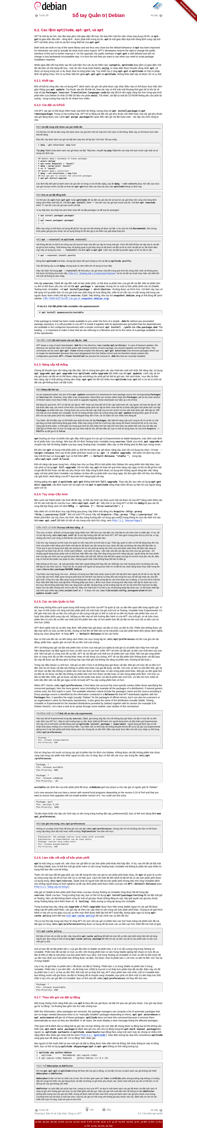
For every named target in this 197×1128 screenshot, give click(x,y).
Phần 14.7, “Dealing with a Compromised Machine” (92, 273)
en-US (69, 1121)
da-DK (46, 1121)
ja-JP (115, 1121)
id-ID (103, 1121)
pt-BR (144, 1121)
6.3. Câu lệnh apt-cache (150, 1111)
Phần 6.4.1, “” (93, 1035)
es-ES (76, 1121)
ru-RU (159, 1121)
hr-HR (97, 1121)
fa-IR (83, 1121)
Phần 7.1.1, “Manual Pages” (126, 520)
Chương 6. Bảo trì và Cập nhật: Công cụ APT (58, 1111)
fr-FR (89, 1121)
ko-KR (122, 1121)
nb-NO (129, 1121)
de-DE (53, 1121)
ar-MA (38, 1121)
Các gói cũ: (75, 298)
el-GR (61, 1121)
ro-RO (151, 1121)
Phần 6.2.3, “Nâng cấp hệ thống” (51, 886)
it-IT (109, 1121)
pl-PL (137, 1121)
